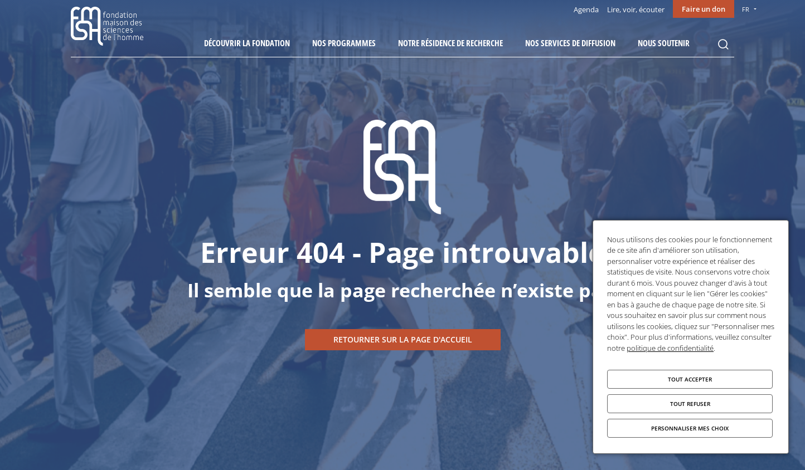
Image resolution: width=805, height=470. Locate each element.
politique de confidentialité (670, 348)
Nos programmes (344, 42)
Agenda (586, 9)
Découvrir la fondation (247, 42)
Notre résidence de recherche (450, 42)
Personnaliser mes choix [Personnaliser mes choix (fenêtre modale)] (690, 428)
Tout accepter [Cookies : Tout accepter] (690, 379)
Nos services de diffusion (570, 42)
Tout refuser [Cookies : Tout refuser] (690, 404)
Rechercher (723, 44)
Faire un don (703, 9)
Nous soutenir (664, 42)
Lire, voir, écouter (636, 9)
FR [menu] (745, 9)
